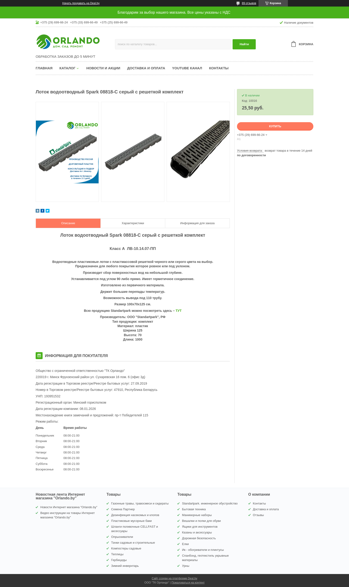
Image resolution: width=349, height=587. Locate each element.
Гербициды (119, 560)
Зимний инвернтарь (125, 566)
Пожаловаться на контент (188, 582)
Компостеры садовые (126, 548)
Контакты (218, 68)
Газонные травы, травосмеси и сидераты (139, 503)
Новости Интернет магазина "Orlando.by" (68, 507)
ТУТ (179, 311)
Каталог (67, 68)
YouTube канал (187, 68)
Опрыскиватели (122, 537)
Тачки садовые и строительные (133, 542)
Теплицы (117, 554)
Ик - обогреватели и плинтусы (203, 550)
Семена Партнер (123, 509)
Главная (44, 68)
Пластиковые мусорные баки (131, 521)
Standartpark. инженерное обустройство (209, 503)
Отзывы (258, 515)
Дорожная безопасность (199, 538)
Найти (244, 44)
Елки (185, 544)
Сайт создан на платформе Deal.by (174, 578)
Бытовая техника (194, 509)
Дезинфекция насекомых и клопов (135, 515)
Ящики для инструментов (199, 526)
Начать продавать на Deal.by (81, 3)
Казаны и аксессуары (197, 532)
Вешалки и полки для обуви (201, 521)
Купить (275, 126)
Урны (185, 566)
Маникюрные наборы (197, 515)
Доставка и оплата (146, 68)
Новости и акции (103, 68)
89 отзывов (249, 3)
